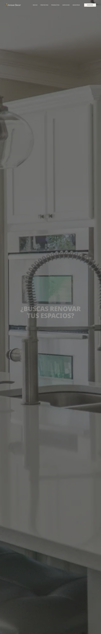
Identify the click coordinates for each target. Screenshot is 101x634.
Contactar (58, 328)
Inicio (35, 5)
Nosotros (76, 5)
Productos (55, 5)
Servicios (66, 5)
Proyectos (44, 5)
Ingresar (90, 5)
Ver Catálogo (44, 328)
